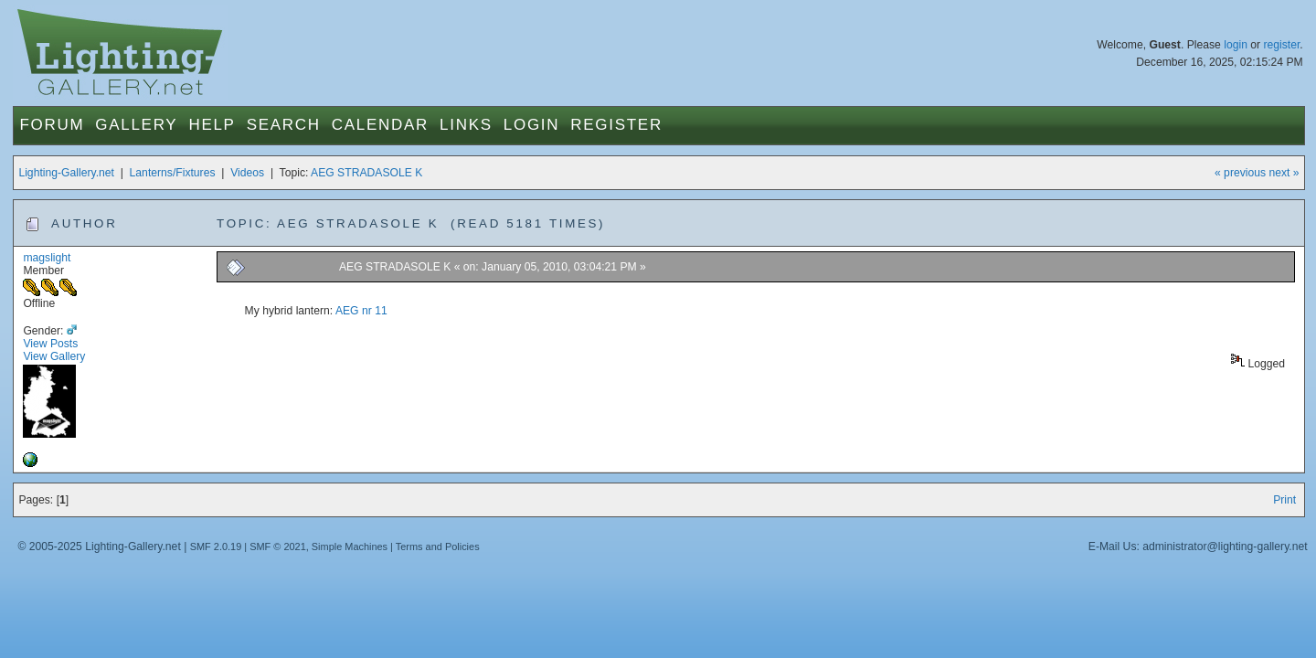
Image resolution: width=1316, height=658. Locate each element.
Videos (247, 172)
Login (531, 124)
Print (1284, 500)
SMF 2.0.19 (216, 546)
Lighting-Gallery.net (66, 172)
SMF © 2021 (277, 546)
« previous (1240, 172)
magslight (46, 257)
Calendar (380, 124)
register (1281, 44)
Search (284, 124)
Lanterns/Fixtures (173, 172)
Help (211, 124)
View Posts (50, 343)
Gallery (136, 124)
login (1235, 44)
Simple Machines (349, 546)
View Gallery (54, 356)
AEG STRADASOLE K (366, 172)
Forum (51, 124)
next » (1283, 172)
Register (616, 124)
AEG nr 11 (361, 310)
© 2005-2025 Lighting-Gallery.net (98, 546)
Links (466, 124)
